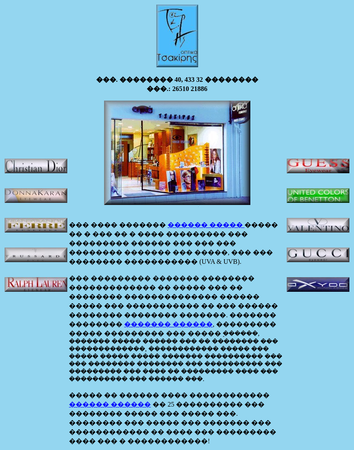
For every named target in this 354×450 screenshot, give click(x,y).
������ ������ (110, 404)
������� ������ (168, 324)
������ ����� (206, 224)
